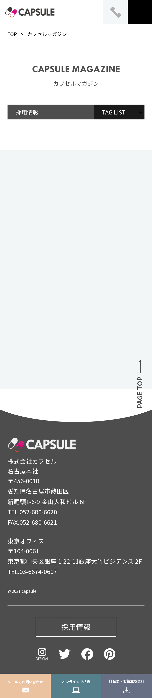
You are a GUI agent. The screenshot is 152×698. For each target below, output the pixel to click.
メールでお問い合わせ (25, 686)
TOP (12, 34)
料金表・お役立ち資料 (126, 685)
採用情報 (27, 112)
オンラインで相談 (76, 686)
